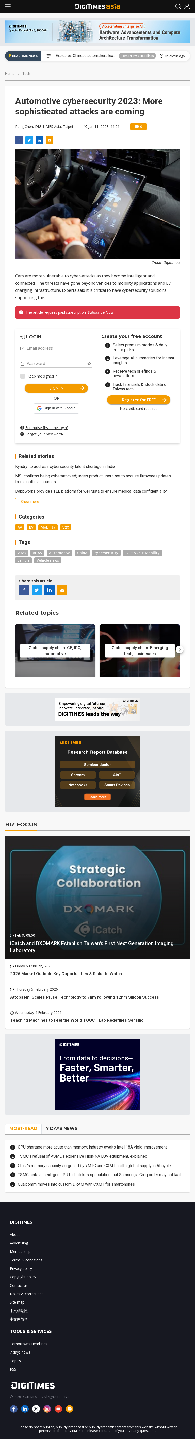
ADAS (37, 552)
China (82, 552)
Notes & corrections (26, 1293)
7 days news (20, 1352)
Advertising (19, 1243)
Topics (15, 1360)
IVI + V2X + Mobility (142, 552)
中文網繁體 (19, 1310)
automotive (59, 552)
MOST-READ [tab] (23, 1128)
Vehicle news (48, 560)
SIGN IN (67, 388)
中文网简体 (19, 1319)
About (15, 1234)
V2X (65, 527)
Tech (26, 74)
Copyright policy (23, 1276)
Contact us (19, 1285)
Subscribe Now (100, 312)
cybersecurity (106, 552)
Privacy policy (21, 1268)
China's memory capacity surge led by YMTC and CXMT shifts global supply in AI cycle (94, 1165)
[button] (56, 408)
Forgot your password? (44, 434)
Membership (20, 1251)
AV (20, 527)
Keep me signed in (42, 376)
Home (10, 74)
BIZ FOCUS (21, 824)
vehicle (23, 560)
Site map (17, 1302)
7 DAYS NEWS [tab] (61, 1128)
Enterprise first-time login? (46, 427)
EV (31, 527)
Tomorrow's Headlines (137, 56)
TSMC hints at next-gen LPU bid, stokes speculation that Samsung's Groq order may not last (99, 1174)
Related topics (37, 612)
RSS (13, 1369)
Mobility (48, 527)
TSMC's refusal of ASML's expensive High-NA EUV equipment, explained (82, 1156)
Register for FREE (144, 400)
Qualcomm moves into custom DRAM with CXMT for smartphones (76, 1184)
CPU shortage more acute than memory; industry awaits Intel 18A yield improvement (92, 1147)
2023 (22, 552)
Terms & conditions (26, 1260)
